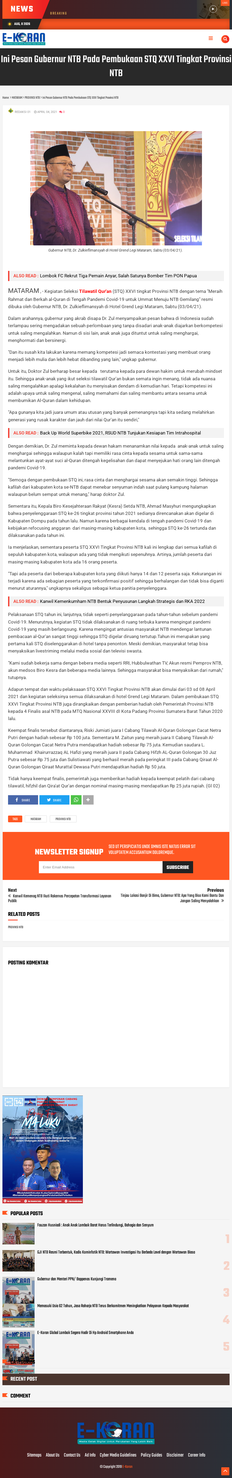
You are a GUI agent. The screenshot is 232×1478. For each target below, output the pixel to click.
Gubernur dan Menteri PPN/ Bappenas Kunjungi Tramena (76, 1279)
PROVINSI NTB (63, 819)
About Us (53, 1455)
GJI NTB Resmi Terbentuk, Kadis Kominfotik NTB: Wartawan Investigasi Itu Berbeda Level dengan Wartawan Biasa (116, 1252)
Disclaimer (175, 1455)
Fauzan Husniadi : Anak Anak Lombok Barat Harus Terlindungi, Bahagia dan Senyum (95, 1225)
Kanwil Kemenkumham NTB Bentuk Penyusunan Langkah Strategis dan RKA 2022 (122, 601)
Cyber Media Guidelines (118, 1455)
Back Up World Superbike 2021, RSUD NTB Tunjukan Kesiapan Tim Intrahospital (120, 433)
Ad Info (90, 1455)
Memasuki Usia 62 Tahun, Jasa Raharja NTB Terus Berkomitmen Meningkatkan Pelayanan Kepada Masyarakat (113, 1306)
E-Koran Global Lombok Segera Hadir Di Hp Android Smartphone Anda (85, 1332)
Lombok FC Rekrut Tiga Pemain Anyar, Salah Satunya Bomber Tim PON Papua (118, 275)
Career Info (196, 1455)
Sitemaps (34, 1455)
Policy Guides (151, 1455)
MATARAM (36, 819)
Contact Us (72, 1455)
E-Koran (127, 1467)
